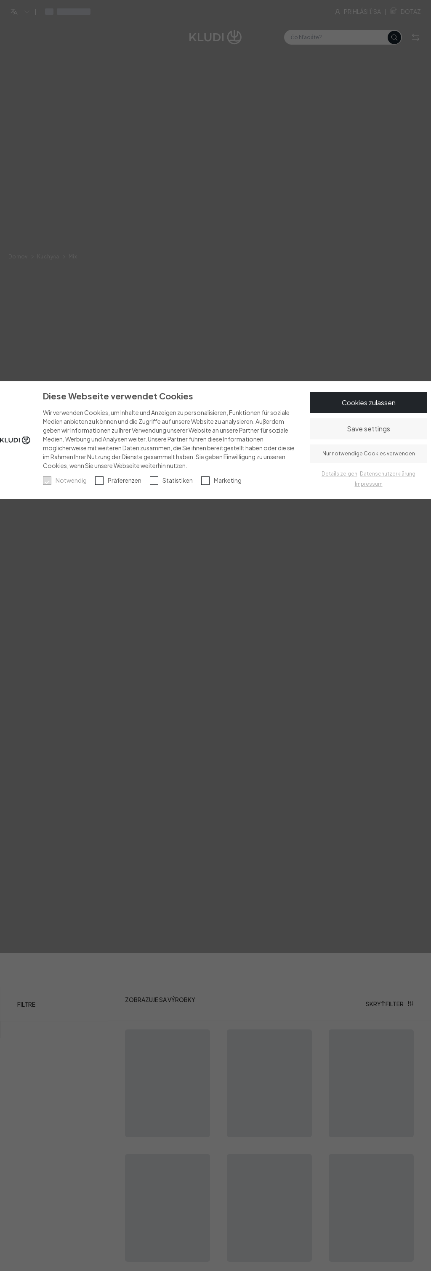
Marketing (228, 480)
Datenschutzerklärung (387, 474)
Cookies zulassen (369, 402)
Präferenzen (124, 480)
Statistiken (177, 480)
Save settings (368, 428)
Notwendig (71, 480)
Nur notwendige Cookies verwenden (368, 453)
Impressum (369, 484)
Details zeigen (339, 474)
